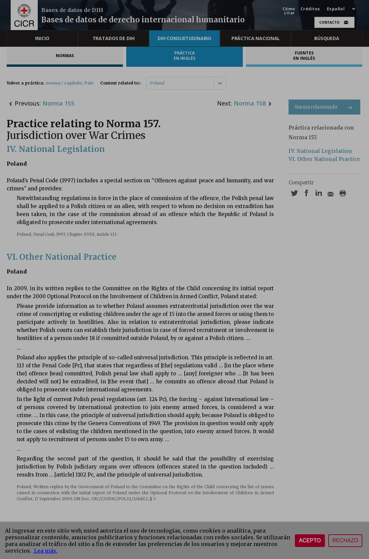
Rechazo (345, 540)
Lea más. (45, 550)
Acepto (310, 540)
